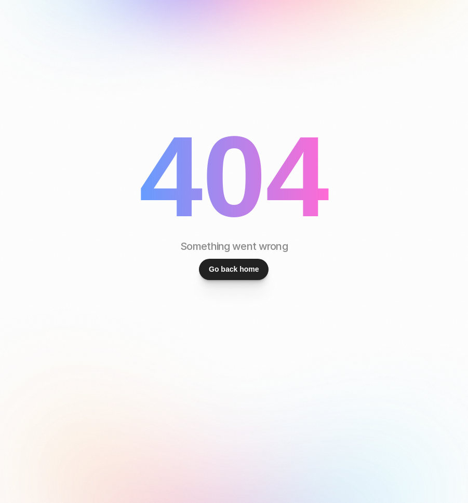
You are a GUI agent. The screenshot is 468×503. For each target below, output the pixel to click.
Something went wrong (234, 246)
